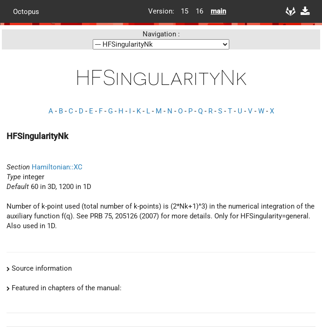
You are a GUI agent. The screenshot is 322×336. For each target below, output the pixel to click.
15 (184, 11)
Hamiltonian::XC (57, 167)
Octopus (26, 11)
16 (199, 11)
